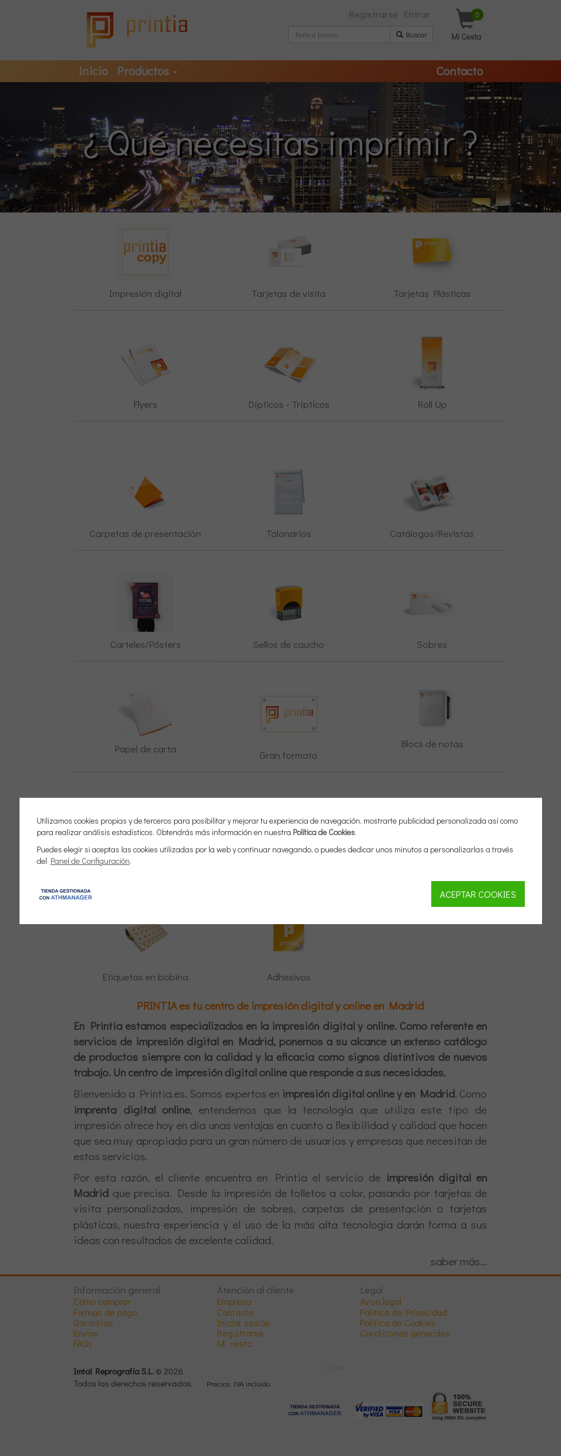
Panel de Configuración (90, 860)
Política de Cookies (324, 832)
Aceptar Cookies (478, 893)
